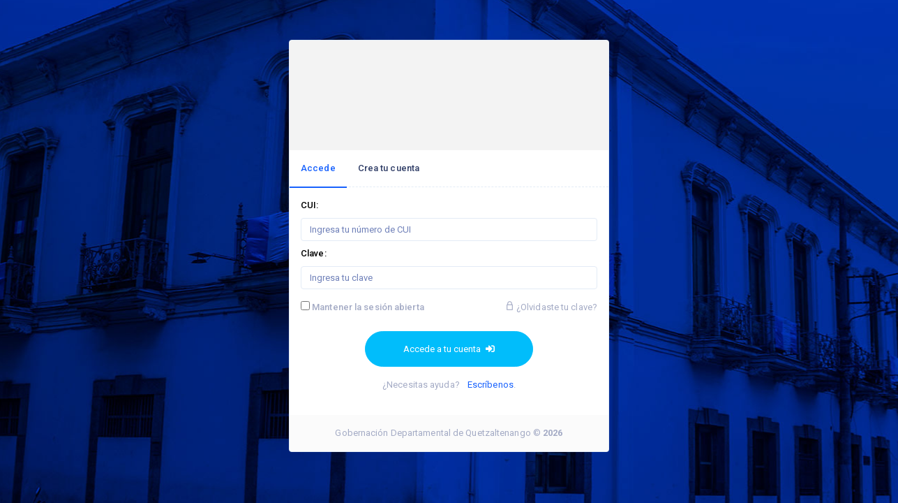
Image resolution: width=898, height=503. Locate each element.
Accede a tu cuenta (449, 349)
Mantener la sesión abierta (368, 307)
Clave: (314, 253)
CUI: (309, 205)
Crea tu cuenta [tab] (388, 168)
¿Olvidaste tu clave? (551, 307)
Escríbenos (490, 384)
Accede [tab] (318, 168)
